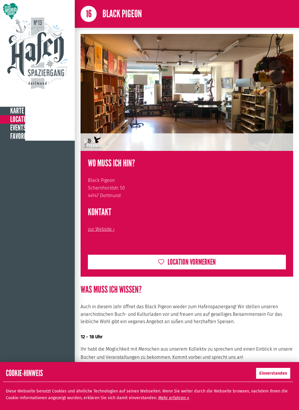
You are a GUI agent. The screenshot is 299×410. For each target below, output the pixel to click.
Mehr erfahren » (173, 397)
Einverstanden (273, 373)
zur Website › (101, 229)
